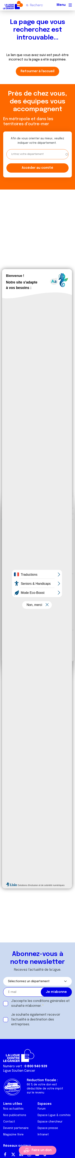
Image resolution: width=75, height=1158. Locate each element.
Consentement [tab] (15, 513)
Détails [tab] (37, 513)
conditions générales (49, 1001)
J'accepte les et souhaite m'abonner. (40, 1003)
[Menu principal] (70, 5)
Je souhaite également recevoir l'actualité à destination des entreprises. (35, 1019)
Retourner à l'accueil (37, 71)
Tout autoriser (38, 639)
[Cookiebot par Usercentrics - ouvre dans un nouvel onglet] (53, 502)
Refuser (37, 652)
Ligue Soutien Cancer (19, 1071)
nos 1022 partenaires (32, 534)
